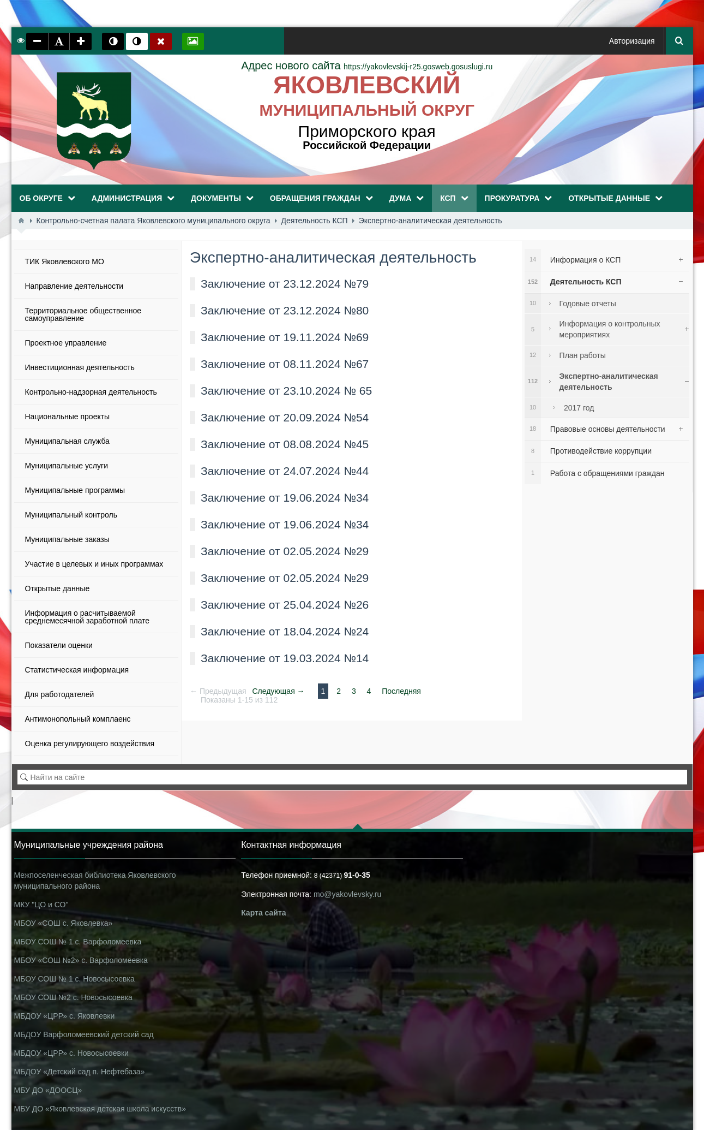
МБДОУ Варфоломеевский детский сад (84, 1034)
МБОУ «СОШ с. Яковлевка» (63, 923)
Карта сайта (263, 912)
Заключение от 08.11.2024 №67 (285, 364)
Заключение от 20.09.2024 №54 (285, 417)
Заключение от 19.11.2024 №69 (285, 337)
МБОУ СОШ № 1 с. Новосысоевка (74, 978)
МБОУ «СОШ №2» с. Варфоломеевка (81, 960)
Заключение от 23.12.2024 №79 (285, 283)
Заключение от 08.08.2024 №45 (285, 444)
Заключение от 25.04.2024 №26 (285, 604)
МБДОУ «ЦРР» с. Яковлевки (64, 1016)
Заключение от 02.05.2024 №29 (285, 551)
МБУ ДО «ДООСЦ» (48, 1090)
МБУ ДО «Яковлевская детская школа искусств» (100, 1108)
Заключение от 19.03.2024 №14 (285, 658)
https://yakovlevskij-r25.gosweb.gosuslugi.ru (366, 66)
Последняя (401, 691)
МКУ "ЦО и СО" (41, 904)
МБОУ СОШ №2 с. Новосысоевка (73, 997)
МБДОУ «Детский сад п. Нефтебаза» (79, 1071)
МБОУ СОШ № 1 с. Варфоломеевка (78, 941)
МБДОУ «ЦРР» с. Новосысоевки (71, 1053)
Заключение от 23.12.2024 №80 (285, 310)
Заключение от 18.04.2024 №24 (285, 631)
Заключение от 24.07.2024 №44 (285, 471)
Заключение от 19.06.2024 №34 (285, 497)
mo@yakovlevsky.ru (347, 894)
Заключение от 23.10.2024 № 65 (286, 390)
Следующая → (278, 691)
